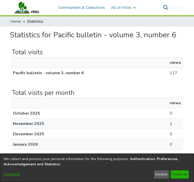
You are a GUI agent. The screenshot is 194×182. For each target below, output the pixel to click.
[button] (165, 8)
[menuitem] (123, 7)
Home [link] (15, 21)
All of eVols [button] (121, 7)
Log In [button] (176, 7)
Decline (161, 174)
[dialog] (97, 168)
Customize (12, 174)
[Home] (31, 7)
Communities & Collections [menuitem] (81, 7)
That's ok (179, 174)
